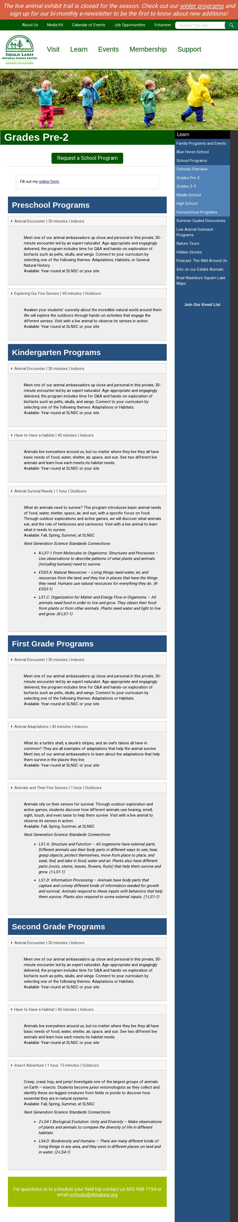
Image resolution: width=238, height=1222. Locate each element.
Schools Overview (192, 169)
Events (108, 49)
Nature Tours (188, 243)
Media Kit (55, 24)
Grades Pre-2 (188, 177)
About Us (30, 24)
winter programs (202, 5)
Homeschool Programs (197, 212)
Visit (53, 49)
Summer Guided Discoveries (201, 220)
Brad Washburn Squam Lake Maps (201, 280)
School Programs (192, 160)
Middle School (189, 195)
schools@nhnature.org (93, 1194)
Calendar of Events (88, 24)
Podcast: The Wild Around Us (202, 260)
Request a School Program (87, 158)
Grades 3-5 (186, 186)
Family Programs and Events (201, 143)
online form (49, 181)
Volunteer (162, 24)
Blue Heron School (193, 152)
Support (189, 49)
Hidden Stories (189, 252)
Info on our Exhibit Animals (200, 269)
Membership (148, 49)
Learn (78, 49)
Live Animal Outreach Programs (195, 232)
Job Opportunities (129, 24)
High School (187, 203)
